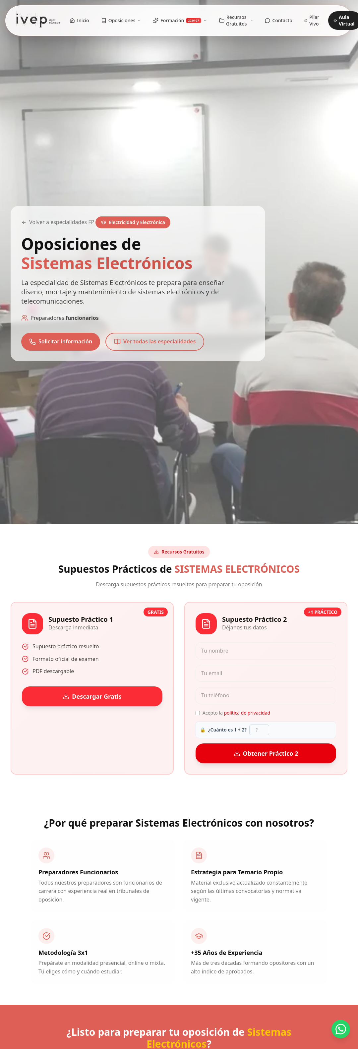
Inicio (79, 20)
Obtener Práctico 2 (266, 753)
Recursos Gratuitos (236, 20)
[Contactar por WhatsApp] (340, 1029)
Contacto (278, 20)
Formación (180, 20)
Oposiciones (121, 20)
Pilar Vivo (311, 20)
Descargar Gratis (92, 696)
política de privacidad (247, 713)
